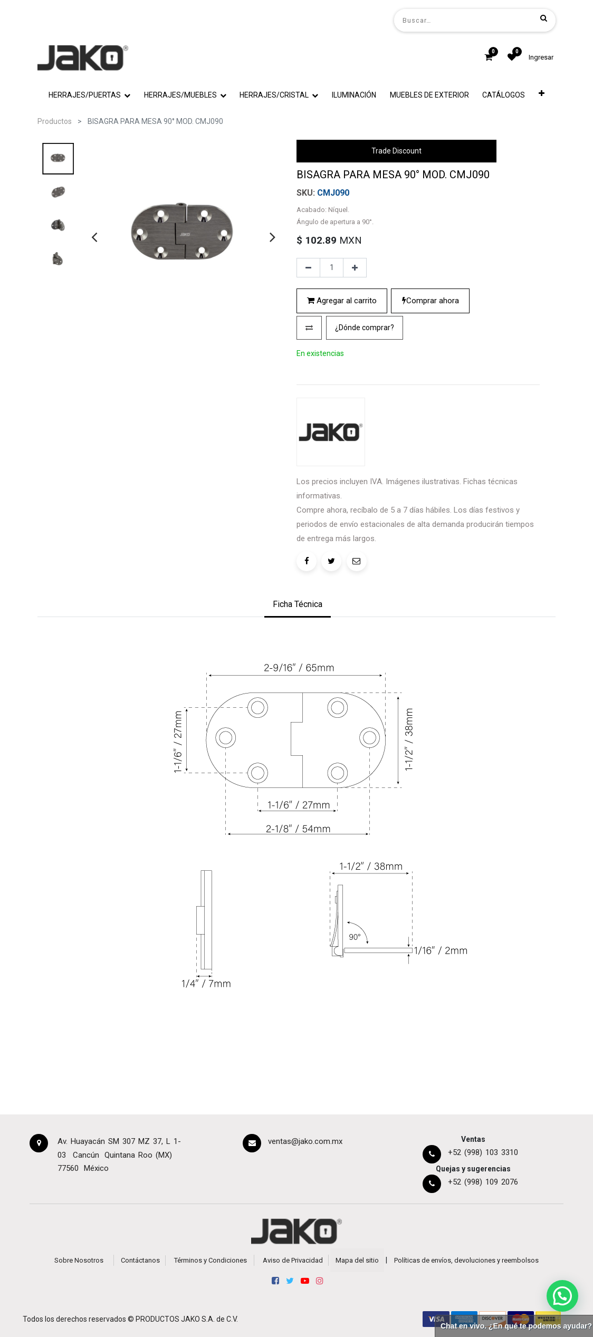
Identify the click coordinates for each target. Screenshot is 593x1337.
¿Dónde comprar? (364, 327)
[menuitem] (354, 95)
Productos (54, 121)
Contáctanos (140, 1260)
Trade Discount (396, 151)
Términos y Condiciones (210, 1260)
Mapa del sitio (357, 1260)
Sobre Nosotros (78, 1260)
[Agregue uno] (355, 268)
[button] (541, 95)
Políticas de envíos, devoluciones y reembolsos (466, 1260)
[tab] (297, 605)
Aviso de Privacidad (293, 1260)
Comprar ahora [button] (430, 300)
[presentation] (94, 237)
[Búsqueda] (544, 17)
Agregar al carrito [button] (342, 300)
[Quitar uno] (308, 268)
